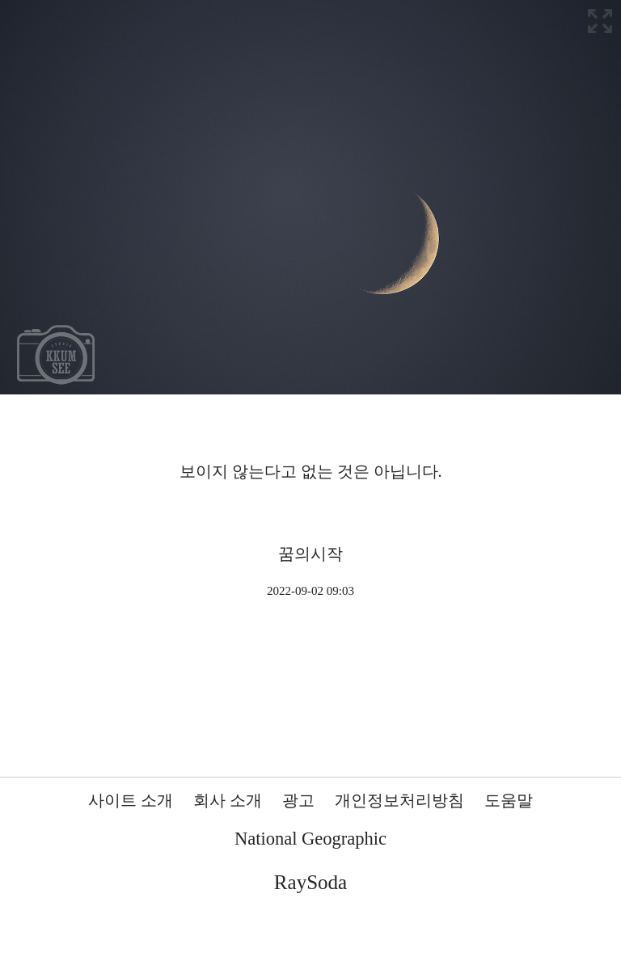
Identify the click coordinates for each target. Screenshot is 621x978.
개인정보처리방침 (399, 800)
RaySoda (310, 882)
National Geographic (310, 838)
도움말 (508, 800)
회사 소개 (227, 800)
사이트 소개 (130, 800)
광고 (298, 800)
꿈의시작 (310, 554)
